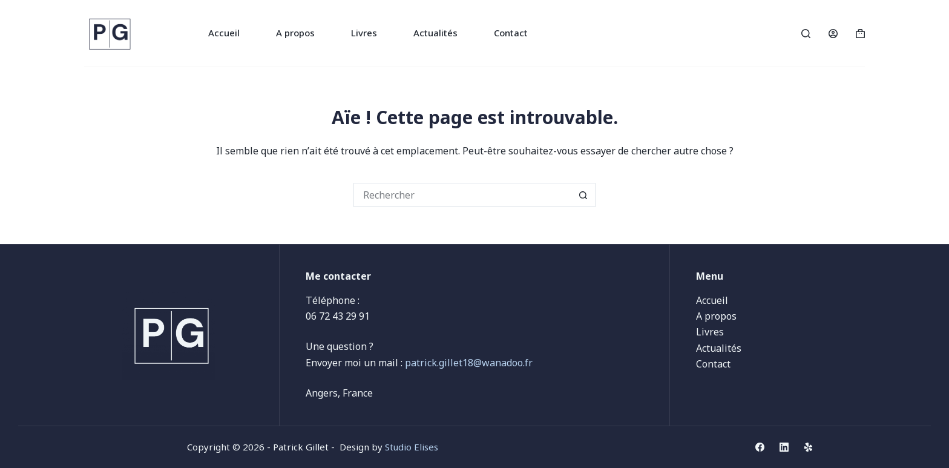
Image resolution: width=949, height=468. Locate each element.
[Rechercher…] (462, 195)
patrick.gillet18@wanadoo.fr (469, 362)
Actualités (435, 33)
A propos (295, 33)
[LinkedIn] (784, 447)
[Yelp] (808, 447)
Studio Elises (411, 447)
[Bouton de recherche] (583, 195)
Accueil (224, 33)
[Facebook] (759, 447)
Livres (364, 33)
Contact (511, 33)
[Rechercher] (805, 33)
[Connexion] (833, 33)
